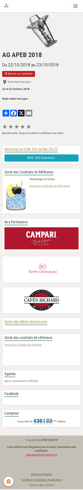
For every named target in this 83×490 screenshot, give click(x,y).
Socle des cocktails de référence (23, 344)
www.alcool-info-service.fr (41, 454)
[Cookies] (8, 481)
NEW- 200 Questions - (41, 157)
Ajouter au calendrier (19, 73)
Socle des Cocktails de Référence (49, 186)
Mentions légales (41, 474)
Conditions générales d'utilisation (41, 479)
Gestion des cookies (41, 485)
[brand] (7, 6)
